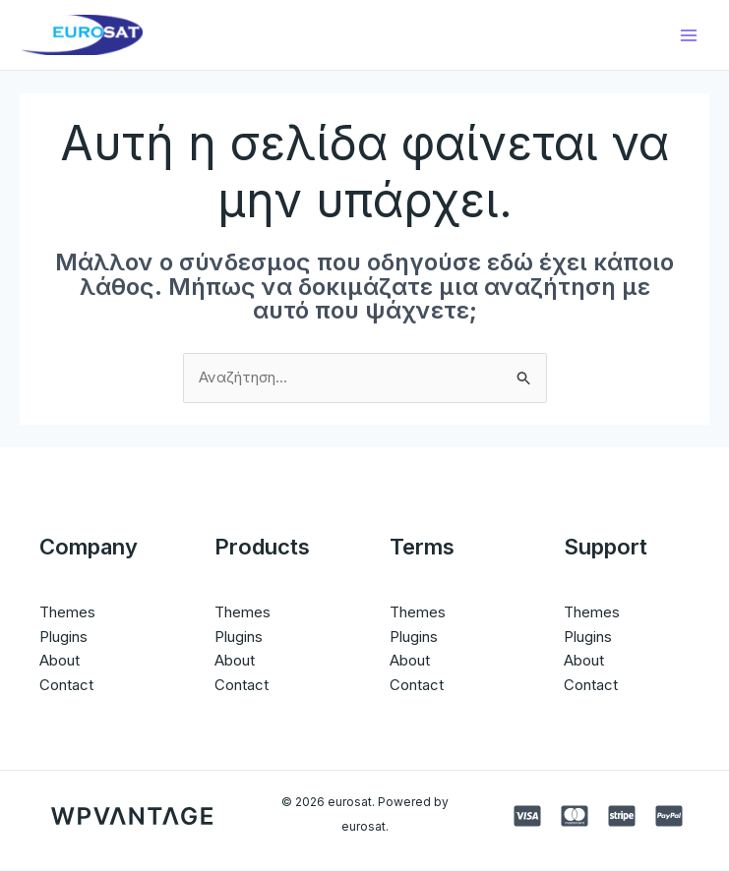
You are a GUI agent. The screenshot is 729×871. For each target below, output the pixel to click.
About (59, 662)
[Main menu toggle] (689, 36)
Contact (66, 686)
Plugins (63, 637)
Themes (67, 613)
